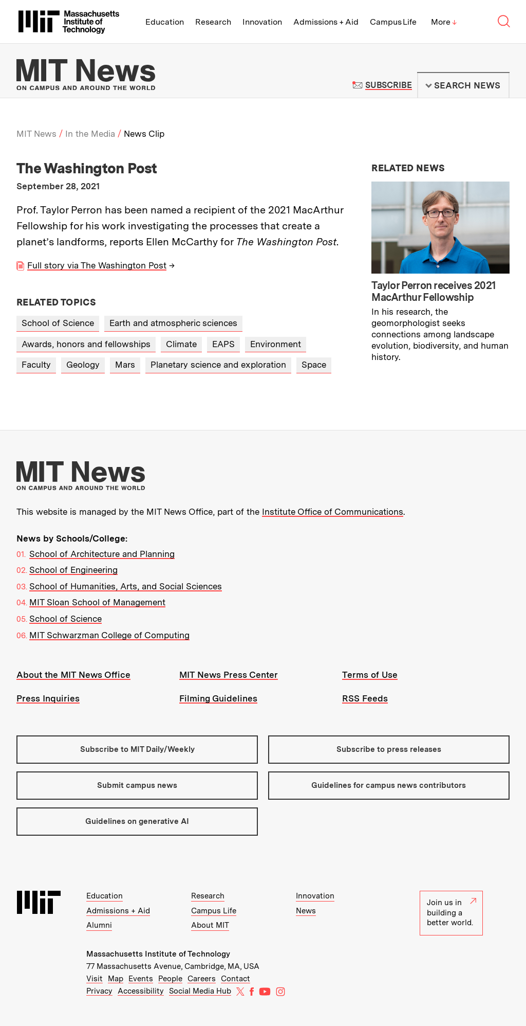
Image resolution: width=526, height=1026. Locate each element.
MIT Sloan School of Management (97, 602)
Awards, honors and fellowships (86, 344)
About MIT (210, 925)
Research (213, 22)
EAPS (223, 344)
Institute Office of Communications (332, 512)
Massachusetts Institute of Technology (158, 954)
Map (115, 978)
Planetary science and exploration (218, 364)
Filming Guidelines (218, 698)
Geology (83, 364)
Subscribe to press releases (388, 749)
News (306, 910)
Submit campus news (137, 785)
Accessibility (141, 991)
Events (140, 978)
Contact (235, 978)
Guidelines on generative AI (137, 821)
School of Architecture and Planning (102, 554)
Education (164, 22)
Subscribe (388, 85)
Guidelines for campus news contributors (388, 785)
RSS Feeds (365, 698)
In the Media (90, 134)
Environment (275, 344)
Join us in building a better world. (451, 912)
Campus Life (393, 22)
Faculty (36, 364)
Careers (201, 978)
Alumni (99, 925)
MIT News (36, 134)
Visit (94, 978)
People (170, 978)
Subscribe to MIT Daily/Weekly (137, 749)
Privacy (99, 991)
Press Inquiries (48, 698)
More (444, 22)
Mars (125, 364)
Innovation (262, 22)
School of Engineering (73, 570)
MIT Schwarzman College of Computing (109, 635)
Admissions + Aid (326, 22)
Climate (181, 344)
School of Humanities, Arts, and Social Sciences (125, 586)
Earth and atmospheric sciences (173, 323)
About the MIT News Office (73, 675)
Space (314, 364)
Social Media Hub (200, 991)
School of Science (58, 323)
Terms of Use (370, 675)
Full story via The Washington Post (96, 265)
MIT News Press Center (228, 675)
